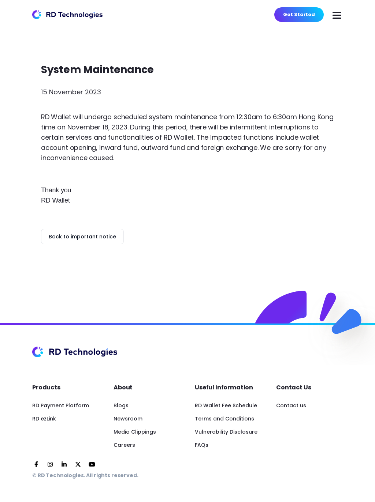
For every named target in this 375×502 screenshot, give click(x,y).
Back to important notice (82, 236)
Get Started (299, 14)
